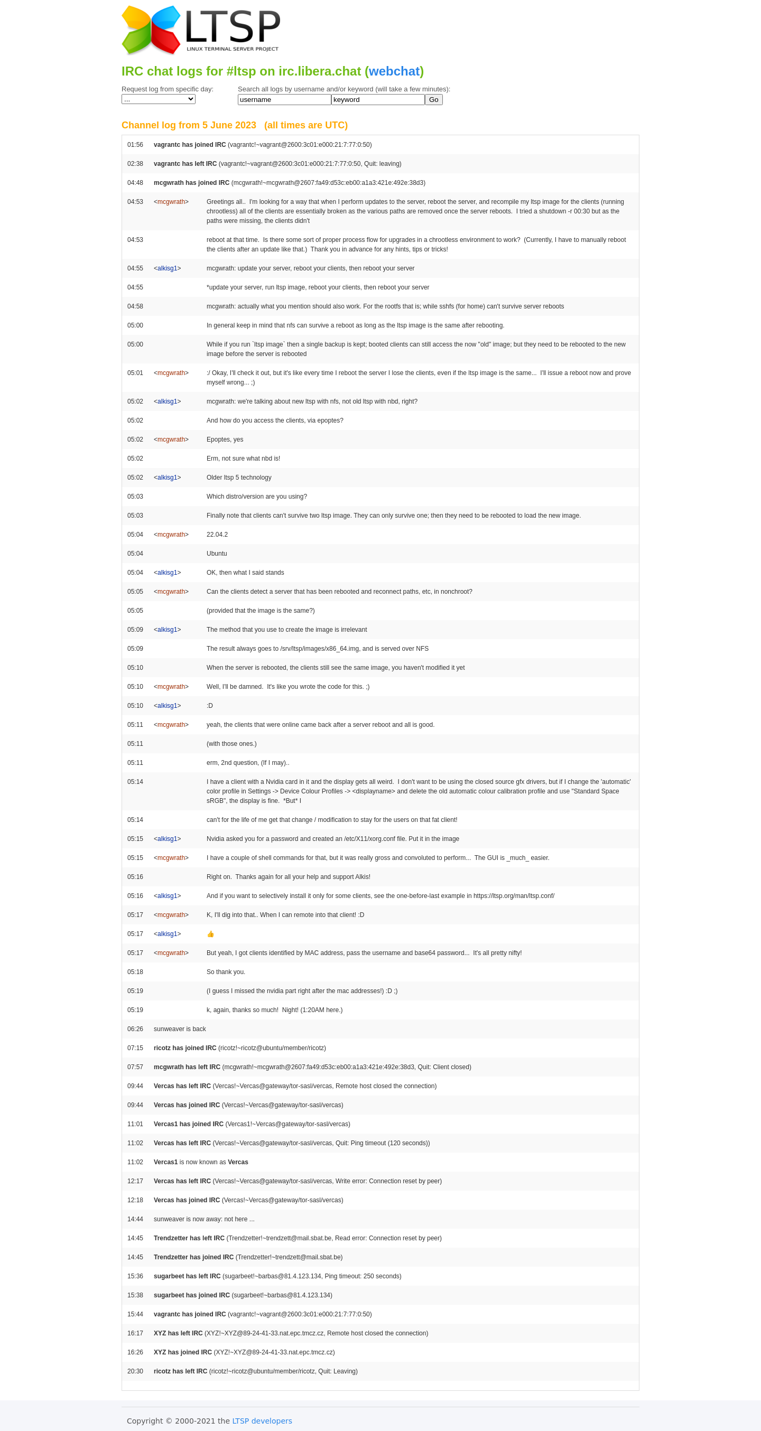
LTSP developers (263, 1421)
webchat (394, 71)
